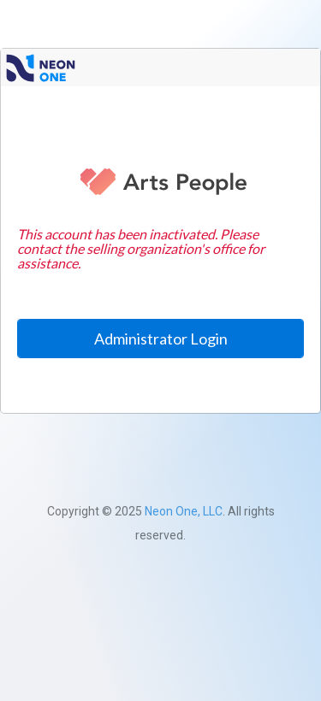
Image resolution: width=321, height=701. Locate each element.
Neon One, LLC (184, 511)
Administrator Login (161, 338)
